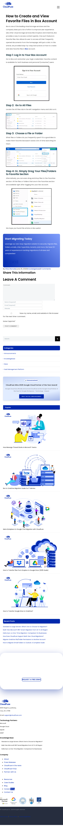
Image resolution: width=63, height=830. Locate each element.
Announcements (10, 353)
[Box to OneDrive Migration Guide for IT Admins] (30, 454)
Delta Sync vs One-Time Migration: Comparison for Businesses (25, 633)
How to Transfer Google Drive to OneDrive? (18, 611)
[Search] (57, 338)
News (6, 364)
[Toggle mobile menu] (58, 7)
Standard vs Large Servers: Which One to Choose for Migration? (25, 627)
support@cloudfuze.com (13, 715)
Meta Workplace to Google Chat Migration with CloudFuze (23, 529)
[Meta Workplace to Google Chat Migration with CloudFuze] (30, 495)
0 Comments (45, 269)
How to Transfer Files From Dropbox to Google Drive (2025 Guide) (25, 570)
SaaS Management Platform (14, 369)
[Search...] (29, 338)
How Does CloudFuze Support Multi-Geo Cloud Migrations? (23, 636)
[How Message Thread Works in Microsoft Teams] (30, 413)
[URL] (22, 308)
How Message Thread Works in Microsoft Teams (19, 447)
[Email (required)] (22, 305)
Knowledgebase (33, 269)
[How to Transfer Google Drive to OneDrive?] (30, 577)
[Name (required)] (22, 302)
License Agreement (24, 816)
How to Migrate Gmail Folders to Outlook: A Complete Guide (24, 643)
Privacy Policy (13, 816)
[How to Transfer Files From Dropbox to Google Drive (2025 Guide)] (30, 536)
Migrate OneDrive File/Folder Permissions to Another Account (24, 639)
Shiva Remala (10, 269)
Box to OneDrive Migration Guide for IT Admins (19, 488)
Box (26, 49)
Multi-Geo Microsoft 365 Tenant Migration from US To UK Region (25, 630)
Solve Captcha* (9, 321)
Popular (8, 407)
